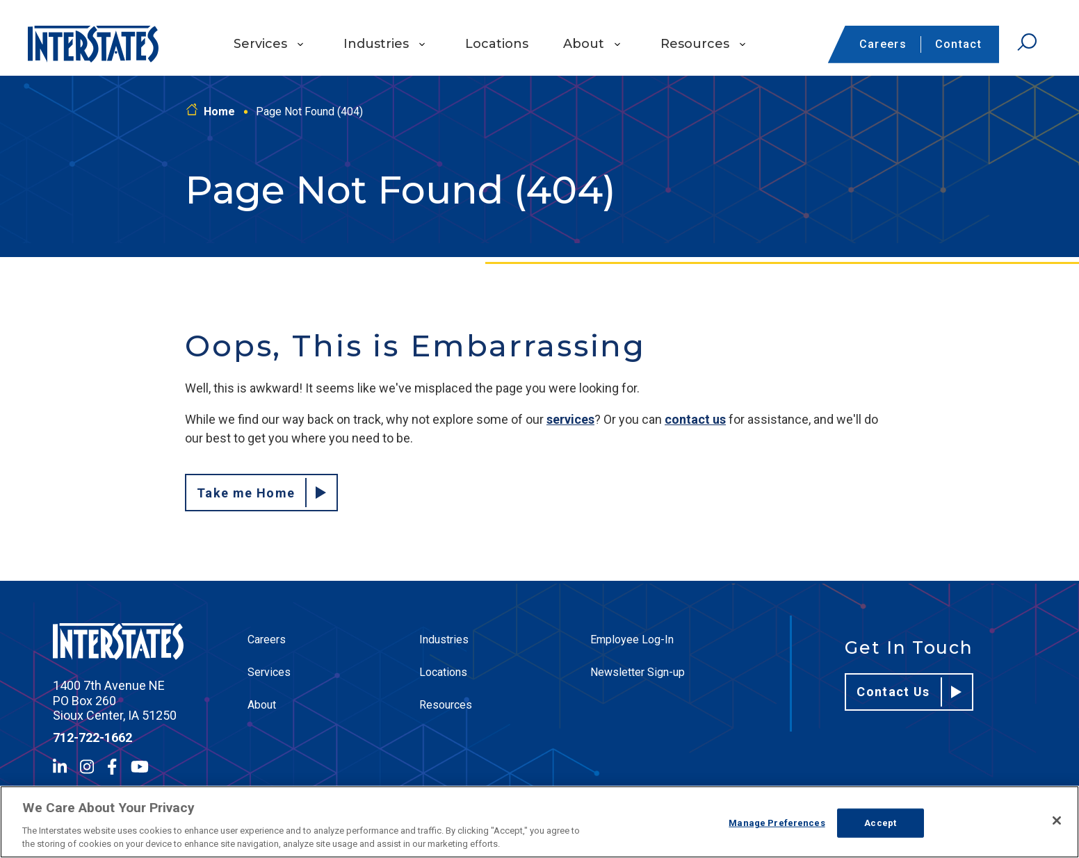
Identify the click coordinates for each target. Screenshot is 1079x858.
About (583, 43)
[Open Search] (1026, 42)
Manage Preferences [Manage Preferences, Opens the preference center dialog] (777, 823)
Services (260, 43)
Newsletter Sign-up (637, 672)
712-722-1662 (92, 737)
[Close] (1056, 820)
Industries (376, 43)
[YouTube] (140, 767)
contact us (695, 419)
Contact (958, 44)
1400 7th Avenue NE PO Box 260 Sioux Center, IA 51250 (115, 700)
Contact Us (909, 692)
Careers (883, 44)
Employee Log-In (632, 639)
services (570, 419)
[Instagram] (87, 767)
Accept (880, 823)
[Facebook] (112, 767)
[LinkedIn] (60, 767)
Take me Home (261, 492)
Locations (496, 43)
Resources (694, 43)
